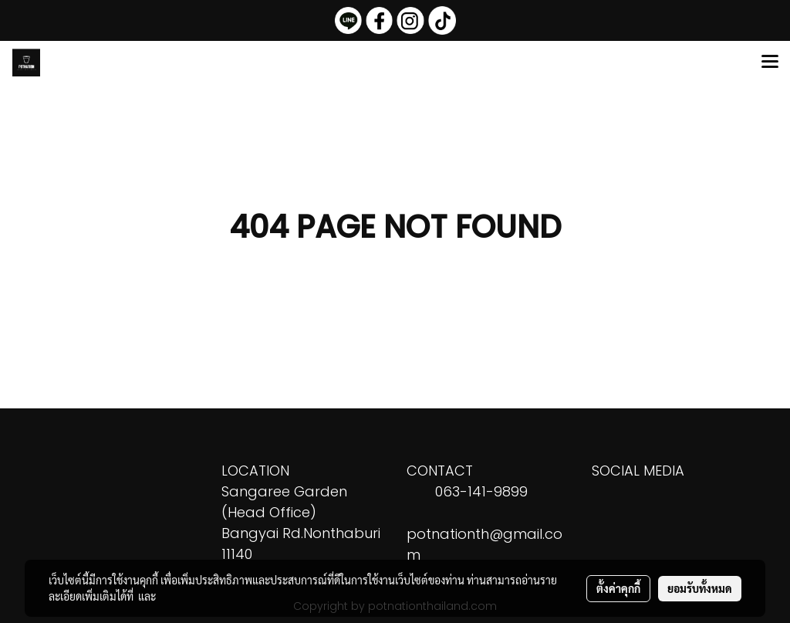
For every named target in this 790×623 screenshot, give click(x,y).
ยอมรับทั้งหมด (699, 588)
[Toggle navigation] (770, 63)
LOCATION (255, 470)
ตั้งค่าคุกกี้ (618, 588)
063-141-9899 (481, 491)
